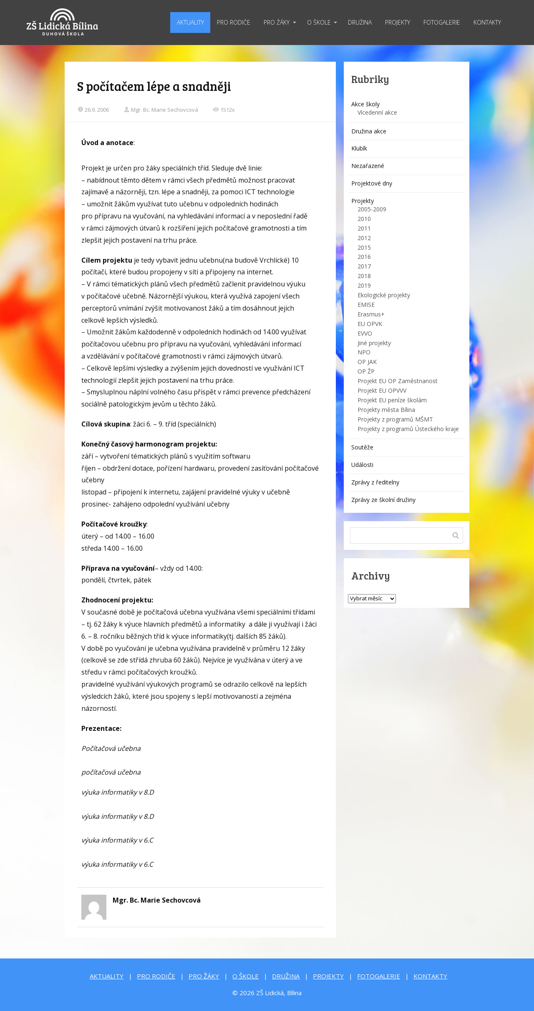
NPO (364, 352)
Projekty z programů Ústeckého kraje (408, 429)
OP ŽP (366, 371)
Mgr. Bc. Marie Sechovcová (160, 109)
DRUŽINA (360, 22)
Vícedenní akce (377, 112)
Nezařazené (367, 166)
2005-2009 (372, 209)
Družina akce (368, 131)
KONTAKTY (487, 22)
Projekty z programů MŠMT (395, 419)
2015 (364, 247)
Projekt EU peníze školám (392, 400)
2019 (364, 285)
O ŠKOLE (319, 22)
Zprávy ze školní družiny (383, 500)
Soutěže (362, 447)
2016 (364, 257)
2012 (364, 238)
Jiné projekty (374, 343)
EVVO (365, 333)
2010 (364, 219)
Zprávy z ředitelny (375, 482)
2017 (364, 266)
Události (362, 465)
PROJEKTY (397, 22)
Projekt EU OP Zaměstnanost (398, 381)
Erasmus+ (371, 314)
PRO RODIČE (233, 22)
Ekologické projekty (384, 295)
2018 (364, 276)
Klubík (359, 148)
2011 (364, 228)
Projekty (362, 201)
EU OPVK (370, 324)
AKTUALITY (190, 22)
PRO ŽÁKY (277, 22)
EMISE (366, 305)
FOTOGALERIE (441, 22)
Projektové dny (371, 183)
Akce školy (365, 104)
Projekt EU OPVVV (382, 390)
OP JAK (367, 362)
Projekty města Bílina (386, 410)
